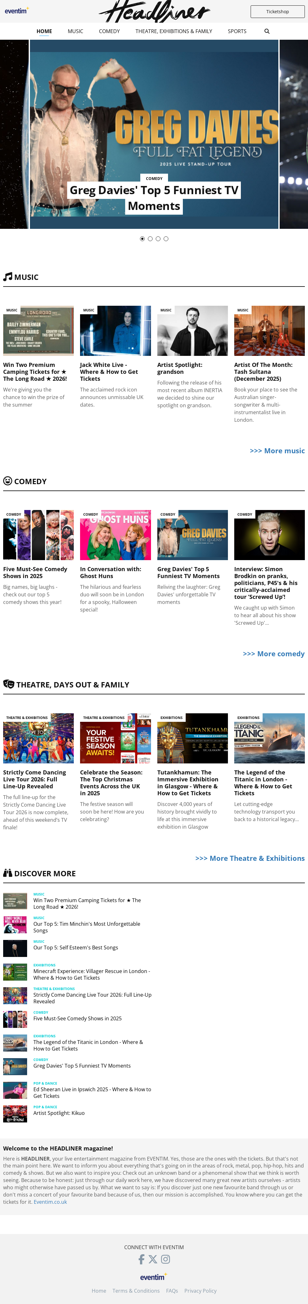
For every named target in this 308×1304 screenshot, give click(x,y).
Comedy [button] (109, 31)
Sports (237, 31)
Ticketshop (277, 11)
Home (44, 31)
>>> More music (277, 450)
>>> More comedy (274, 653)
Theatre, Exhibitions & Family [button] (174, 31)
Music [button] (75, 31)
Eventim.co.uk (50, 1201)
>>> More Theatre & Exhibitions (250, 858)
